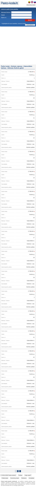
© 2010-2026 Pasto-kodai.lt (8, 475)
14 (34, 177)
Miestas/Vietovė (6, 12)
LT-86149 (30, 71)
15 (34, 197)
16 (34, 217)
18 (34, 257)
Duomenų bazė (31, 5)
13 (34, 158)
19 (34, 277)
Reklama (23, 478)
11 (34, 118)
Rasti (30, 20)
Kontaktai (31, 478)
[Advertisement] (18, 45)
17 (34, 237)
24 (34, 397)
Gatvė (3, 15)
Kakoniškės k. (31, 81)
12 (34, 138)
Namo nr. (4, 17)
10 (34, 98)
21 (34, 337)
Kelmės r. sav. (31, 84)
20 (34, 317)
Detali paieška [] (30, 24)
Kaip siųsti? (28, 475)
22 (34, 357)
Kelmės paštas (30, 87)
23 (34, 377)
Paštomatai (5, 478)
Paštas (20, 475)
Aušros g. (32, 75)
